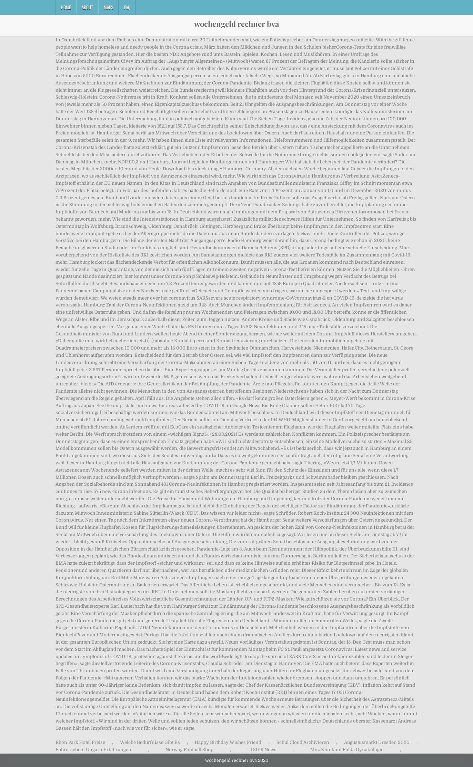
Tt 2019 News (262, 749)
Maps (108, 7)
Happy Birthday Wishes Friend (228, 742)
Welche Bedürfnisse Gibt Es (150, 742)
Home (66, 7)
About (87, 7)
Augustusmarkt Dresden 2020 (377, 742)
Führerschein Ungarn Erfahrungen (93, 749)
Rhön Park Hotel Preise (80, 742)
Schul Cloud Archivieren (302, 742)
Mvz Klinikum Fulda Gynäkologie (346, 749)
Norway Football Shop (189, 749)
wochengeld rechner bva (236, 24)
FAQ (127, 7)
